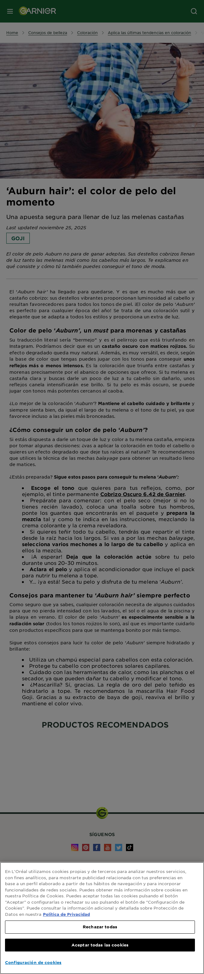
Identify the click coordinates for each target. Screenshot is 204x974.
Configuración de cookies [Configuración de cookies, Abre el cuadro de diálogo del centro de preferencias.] (33, 962)
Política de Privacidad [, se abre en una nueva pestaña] (66, 914)
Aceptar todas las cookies (99, 944)
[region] (102, 918)
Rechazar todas (100, 926)
